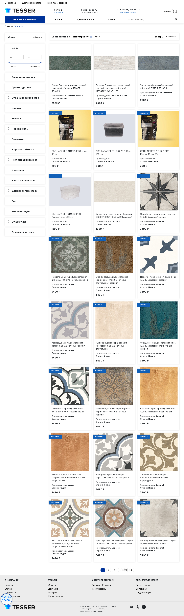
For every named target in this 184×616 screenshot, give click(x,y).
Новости (9, 585)
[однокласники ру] (138, 608)
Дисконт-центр (85, 20)
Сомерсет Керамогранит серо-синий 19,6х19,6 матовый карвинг (68, 410)
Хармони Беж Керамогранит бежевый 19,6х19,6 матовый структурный (154, 477)
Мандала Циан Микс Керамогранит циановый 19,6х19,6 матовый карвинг (70, 278)
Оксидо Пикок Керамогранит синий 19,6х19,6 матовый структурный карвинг (158, 346)
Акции (58, 20)
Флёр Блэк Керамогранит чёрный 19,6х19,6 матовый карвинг (157, 215)
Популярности (82, 36)
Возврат (52, 592)
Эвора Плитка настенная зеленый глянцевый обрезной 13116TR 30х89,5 (69, 88)
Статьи (8, 589)
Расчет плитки (55, 596)
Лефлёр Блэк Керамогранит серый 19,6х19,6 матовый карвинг (158, 542)
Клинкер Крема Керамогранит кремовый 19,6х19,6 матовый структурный (111, 346)
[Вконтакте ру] (132, 608)
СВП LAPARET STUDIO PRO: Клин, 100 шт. (114, 152)
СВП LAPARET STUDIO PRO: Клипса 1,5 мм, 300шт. (66, 215)
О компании (10, 3)
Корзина (166, 11)
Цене (97, 36)
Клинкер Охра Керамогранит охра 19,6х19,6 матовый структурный (158, 410)
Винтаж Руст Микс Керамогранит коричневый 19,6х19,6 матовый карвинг (113, 412)
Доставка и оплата (31, 3)
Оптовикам (141, 589)
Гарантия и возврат (57, 3)
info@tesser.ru (99, 589)
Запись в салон (6, 599)
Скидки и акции (143, 592)
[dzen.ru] (144, 608)
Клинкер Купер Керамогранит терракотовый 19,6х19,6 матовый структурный (68, 477)
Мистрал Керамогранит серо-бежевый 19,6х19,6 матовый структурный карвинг (67, 543)
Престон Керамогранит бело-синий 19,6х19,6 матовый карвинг (158, 278)
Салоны (112, 20)
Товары (159, 37)
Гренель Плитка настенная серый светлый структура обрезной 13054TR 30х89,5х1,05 (113, 88)
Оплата (52, 585)
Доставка (53, 589)
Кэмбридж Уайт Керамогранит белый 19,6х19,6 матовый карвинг (68, 344)
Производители (12, 596)
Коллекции (171, 36)
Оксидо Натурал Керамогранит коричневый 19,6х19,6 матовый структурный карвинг (112, 280)
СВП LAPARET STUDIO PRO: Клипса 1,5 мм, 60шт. (155, 152)
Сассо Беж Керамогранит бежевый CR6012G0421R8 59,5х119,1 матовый (114, 215)
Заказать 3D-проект (102, 585)
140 (126, 570)
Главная (9, 26)
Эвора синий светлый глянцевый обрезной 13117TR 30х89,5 (156, 86)
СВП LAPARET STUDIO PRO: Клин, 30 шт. (69, 152)
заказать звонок (128, 12)
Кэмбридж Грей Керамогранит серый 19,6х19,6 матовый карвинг (112, 476)
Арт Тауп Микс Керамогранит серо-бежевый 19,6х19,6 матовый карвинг (114, 542)
